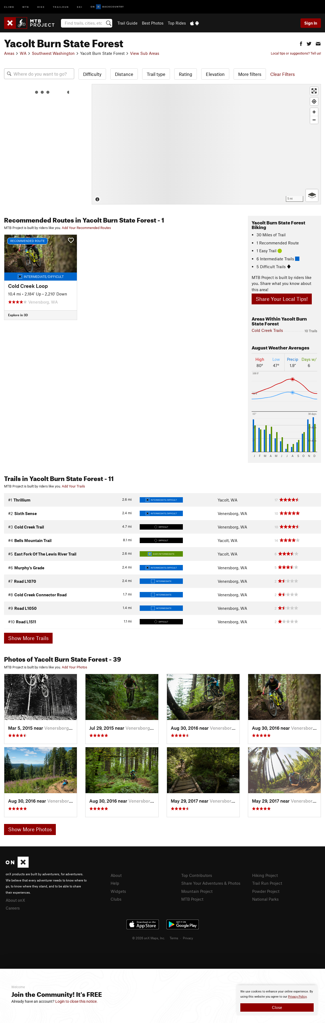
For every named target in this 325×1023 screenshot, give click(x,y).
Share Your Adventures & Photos (210, 883)
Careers (13, 908)
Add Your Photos (74, 667)
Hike (41, 6)
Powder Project (265, 891)
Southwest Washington (53, 53)
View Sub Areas (144, 53)
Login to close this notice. (76, 1001)
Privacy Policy (297, 996)
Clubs (116, 899)
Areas (9, 53)
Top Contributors (196, 875)
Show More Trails (28, 638)
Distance (124, 74)
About (116, 875)
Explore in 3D (18, 315)
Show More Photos (30, 829)
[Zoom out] (314, 120)
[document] (277, 1000)
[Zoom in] (314, 112)
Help (115, 883)
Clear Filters (282, 74)
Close (277, 1007)
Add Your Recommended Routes (86, 228)
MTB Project (192, 899)
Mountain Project (197, 891)
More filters (249, 74)
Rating (185, 74)
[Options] (312, 195)
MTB (25, 6)
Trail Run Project (267, 883)
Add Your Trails (73, 486)
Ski (80, 6)
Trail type (156, 74)
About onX (15, 900)
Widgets (118, 891)
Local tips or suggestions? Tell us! (296, 53)
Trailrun (61, 6)
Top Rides (177, 23)
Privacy (188, 938)
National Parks (265, 899)
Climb (9, 6)
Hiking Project (265, 875)
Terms (174, 938)
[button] (301, 43)
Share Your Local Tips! (282, 299)
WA (23, 53)
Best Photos (152, 23)
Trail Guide (127, 23)
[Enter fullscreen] (314, 91)
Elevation (215, 74)
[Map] (206, 144)
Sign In (310, 23)
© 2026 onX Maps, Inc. (148, 938)
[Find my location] (314, 101)
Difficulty (92, 74)
